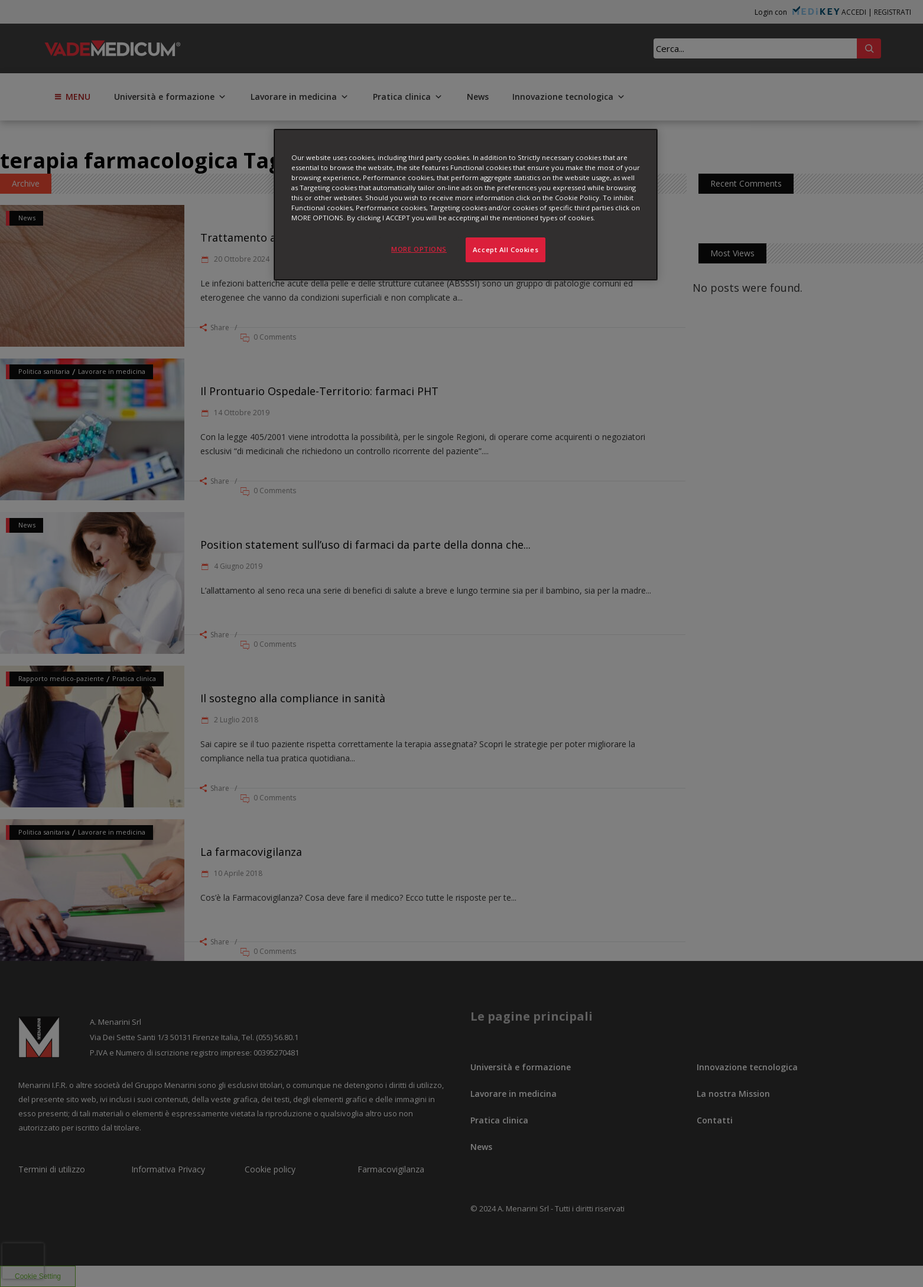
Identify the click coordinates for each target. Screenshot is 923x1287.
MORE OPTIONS (419, 249)
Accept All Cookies (505, 249)
